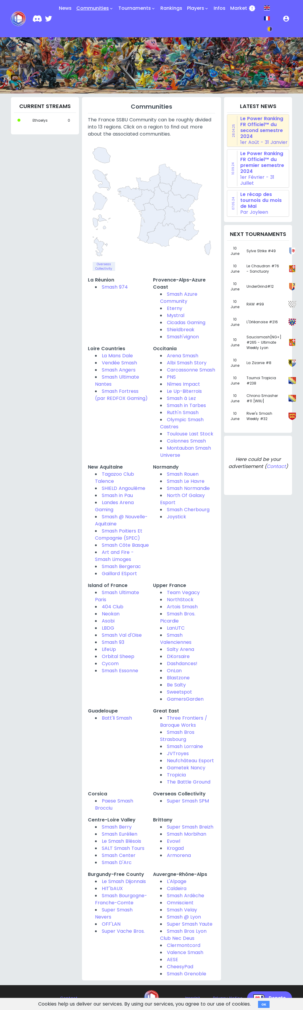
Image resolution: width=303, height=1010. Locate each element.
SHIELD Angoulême (123, 488)
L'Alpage (176, 881)
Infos (219, 8)
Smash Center (119, 855)
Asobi (108, 620)
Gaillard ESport (119, 573)
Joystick (176, 516)
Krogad (175, 848)
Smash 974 (115, 287)
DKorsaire (178, 656)
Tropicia (176, 774)
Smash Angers (119, 369)
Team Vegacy (183, 592)
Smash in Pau (117, 495)
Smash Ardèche (185, 895)
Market (243, 8)
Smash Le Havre (185, 481)
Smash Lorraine (185, 746)
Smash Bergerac (121, 566)
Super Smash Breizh (190, 827)
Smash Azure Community (178, 298)
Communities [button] (95, 8)
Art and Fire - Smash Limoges (114, 556)
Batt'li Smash (117, 718)
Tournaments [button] (137, 8)
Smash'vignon (183, 336)
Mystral (175, 315)
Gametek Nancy (186, 767)
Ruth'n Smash (183, 412)
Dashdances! (182, 663)
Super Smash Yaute (189, 924)
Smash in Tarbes (186, 405)
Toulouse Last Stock (190, 433)
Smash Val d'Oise (122, 635)
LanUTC (176, 628)
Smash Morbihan (186, 834)
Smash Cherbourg (188, 509)
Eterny (174, 308)
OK (263, 1004)
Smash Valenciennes (175, 639)
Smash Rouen (183, 474)
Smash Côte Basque (125, 545)
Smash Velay (182, 909)
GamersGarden (185, 699)
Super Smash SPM (188, 800)
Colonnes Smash (186, 441)
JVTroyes (178, 753)
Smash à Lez (181, 398)
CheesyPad (180, 966)
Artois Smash (182, 606)
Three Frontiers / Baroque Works (183, 721)
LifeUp (109, 649)
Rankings (171, 8)
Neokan (111, 613)
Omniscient (180, 902)
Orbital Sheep (118, 656)
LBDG (108, 628)
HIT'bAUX (112, 888)
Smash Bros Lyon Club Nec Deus (183, 935)
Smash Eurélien (119, 834)
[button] (286, 19)
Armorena (179, 855)
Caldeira (176, 888)
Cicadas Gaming (186, 322)
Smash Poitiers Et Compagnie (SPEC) (118, 534)
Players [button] (198, 8)
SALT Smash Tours (123, 848)
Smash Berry (117, 827)
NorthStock (180, 599)
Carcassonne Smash (191, 369)
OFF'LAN (111, 924)
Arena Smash (182, 355)
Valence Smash (185, 952)
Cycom (110, 663)
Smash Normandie (188, 488)
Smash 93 (113, 642)
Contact (276, 466)
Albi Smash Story (187, 362)
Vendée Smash (119, 362)
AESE (172, 959)
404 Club (112, 606)
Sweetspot (179, 692)
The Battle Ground (188, 782)
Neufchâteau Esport (190, 760)
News (65, 8)
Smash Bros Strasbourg (177, 736)
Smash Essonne (120, 670)
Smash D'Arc (117, 862)
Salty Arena (180, 649)
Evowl (173, 841)
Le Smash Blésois (121, 841)
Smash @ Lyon (184, 916)
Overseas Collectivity (103, 266)
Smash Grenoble (186, 973)
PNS (171, 377)
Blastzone (178, 677)
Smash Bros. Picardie (177, 617)
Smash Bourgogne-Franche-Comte (121, 899)
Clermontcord (183, 945)
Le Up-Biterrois (184, 391)
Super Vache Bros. (123, 931)
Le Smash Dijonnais (124, 881)
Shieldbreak (180, 329)
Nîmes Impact (183, 384)
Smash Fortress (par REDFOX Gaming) (121, 395)
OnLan (174, 670)
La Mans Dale (117, 355)
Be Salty (176, 684)
